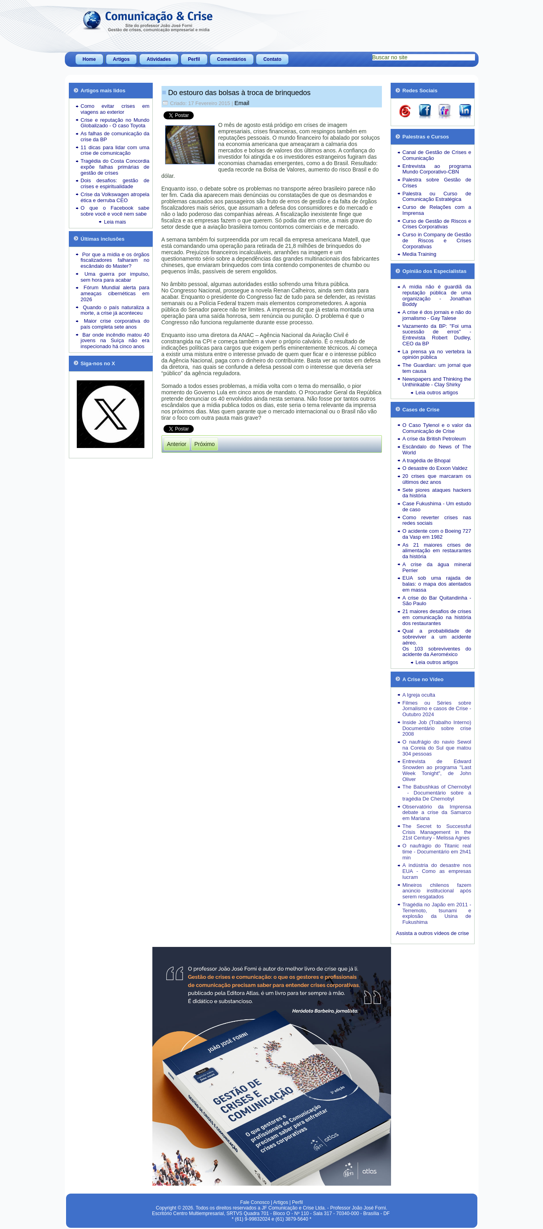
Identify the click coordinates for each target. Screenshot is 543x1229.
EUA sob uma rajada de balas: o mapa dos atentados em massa (437, 584)
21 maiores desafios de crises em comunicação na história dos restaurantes (437, 617)
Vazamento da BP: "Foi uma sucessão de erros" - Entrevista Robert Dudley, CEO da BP (437, 335)
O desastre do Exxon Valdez (435, 468)
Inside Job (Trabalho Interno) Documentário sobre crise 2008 (437, 728)
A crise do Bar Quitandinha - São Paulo (437, 601)
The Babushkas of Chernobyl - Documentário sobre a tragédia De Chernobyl (437, 793)
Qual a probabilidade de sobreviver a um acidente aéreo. (437, 637)
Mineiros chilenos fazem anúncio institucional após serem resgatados (437, 891)
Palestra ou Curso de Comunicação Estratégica (437, 197)
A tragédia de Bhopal (427, 461)
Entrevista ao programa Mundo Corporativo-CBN (437, 169)
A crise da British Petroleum (434, 439)
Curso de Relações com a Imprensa (437, 210)
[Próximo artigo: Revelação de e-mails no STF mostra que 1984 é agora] (204, 444)
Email (241, 102)
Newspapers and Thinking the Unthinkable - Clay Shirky (437, 382)
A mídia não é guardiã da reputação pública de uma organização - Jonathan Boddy (437, 295)
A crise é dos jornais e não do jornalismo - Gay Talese (437, 315)
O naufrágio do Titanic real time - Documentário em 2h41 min (437, 852)
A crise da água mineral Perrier (437, 567)
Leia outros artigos (437, 392)
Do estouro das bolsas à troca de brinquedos (239, 93)
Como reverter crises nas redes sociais (437, 520)
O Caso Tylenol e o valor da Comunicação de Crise (437, 428)
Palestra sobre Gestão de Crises (437, 183)
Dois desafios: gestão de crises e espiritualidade (115, 183)
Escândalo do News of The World (437, 450)
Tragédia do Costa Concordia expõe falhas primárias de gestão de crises (115, 167)
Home (89, 59)
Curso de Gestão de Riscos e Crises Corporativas (437, 224)
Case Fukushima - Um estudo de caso (437, 506)
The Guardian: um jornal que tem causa (437, 368)
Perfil (194, 59)
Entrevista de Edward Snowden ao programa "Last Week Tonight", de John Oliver (437, 770)
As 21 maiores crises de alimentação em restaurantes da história (437, 551)
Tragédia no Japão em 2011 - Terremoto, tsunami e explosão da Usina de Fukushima (437, 913)
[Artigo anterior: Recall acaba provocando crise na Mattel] (177, 444)
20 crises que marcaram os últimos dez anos (437, 479)
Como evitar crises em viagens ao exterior (115, 109)
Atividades (159, 59)
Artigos (121, 59)
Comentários (231, 59)
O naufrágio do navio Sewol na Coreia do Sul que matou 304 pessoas (437, 748)
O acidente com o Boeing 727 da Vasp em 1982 (437, 534)
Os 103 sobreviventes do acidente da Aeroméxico (437, 652)
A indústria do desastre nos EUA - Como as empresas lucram (437, 871)
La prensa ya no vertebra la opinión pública (437, 354)
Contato (272, 59)
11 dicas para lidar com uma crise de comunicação (115, 150)
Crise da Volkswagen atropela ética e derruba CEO (115, 197)
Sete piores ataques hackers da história (437, 493)
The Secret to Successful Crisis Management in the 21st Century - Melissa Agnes (437, 832)
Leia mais (115, 222)
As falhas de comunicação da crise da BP (115, 136)
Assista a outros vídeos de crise (432, 933)
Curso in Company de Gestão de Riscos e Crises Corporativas (437, 240)
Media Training (419, 254)
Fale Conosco (255, 1202)
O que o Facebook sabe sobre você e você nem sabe (115, 211)
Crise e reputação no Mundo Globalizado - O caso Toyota (115, 123)
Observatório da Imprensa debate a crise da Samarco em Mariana (437, 813)
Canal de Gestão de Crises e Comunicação (437, 155)
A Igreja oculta (419, 695)
